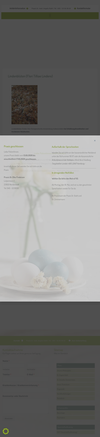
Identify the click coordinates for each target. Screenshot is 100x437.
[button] (5, 431)
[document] (50, 218)
